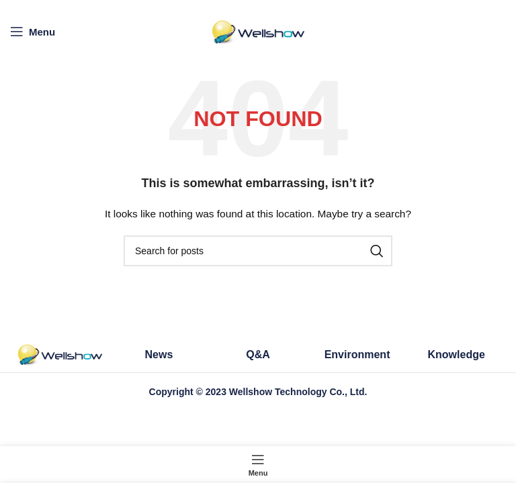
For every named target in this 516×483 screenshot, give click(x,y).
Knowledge (456, 354)
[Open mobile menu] (32, 31)
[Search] (258, 250)
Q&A (258, 354)
